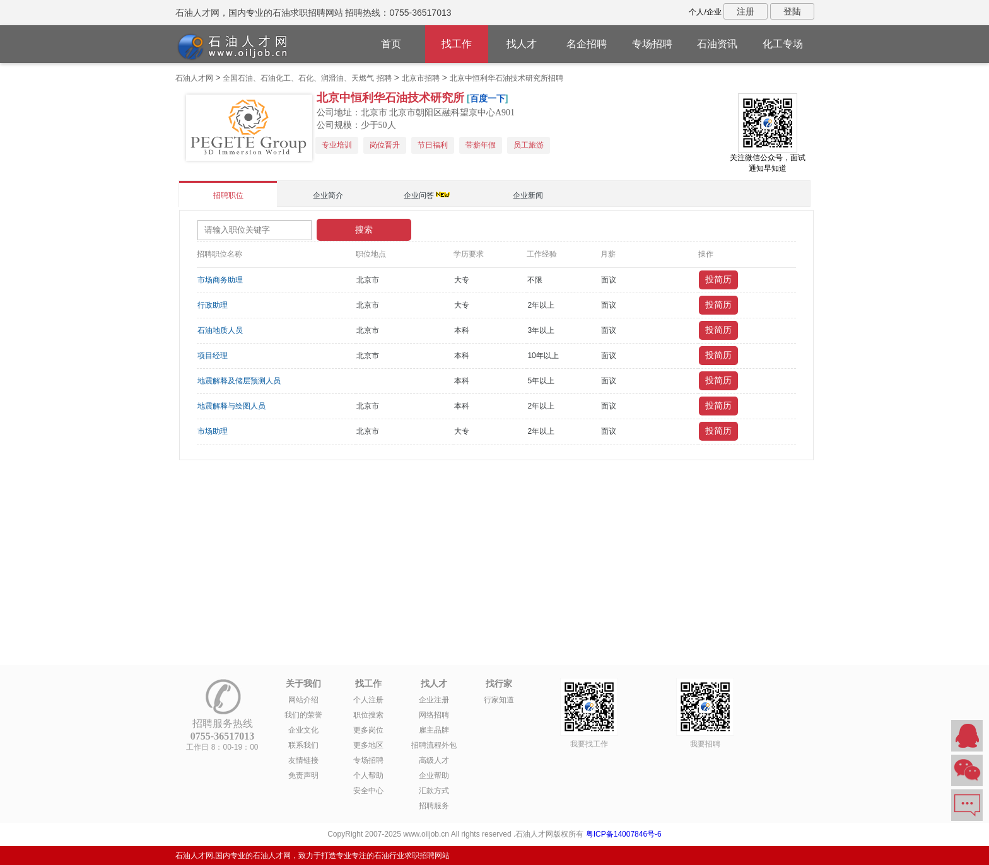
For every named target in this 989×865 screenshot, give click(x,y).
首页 (391, 43)
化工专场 (783, 43)
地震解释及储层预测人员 (239, 380)
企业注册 (434, 699)
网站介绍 (303, 699)
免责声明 (303, 775)
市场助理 (212, 431)
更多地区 (368, 745)
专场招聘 (652, 43)
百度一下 (487, 98)
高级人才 (434, 760)
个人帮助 (368, 775)
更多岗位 (368, 730)
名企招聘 (586, 43)
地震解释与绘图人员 (231, 406)
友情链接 (303, 760)
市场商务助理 (220, 280)
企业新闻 (528, 195)
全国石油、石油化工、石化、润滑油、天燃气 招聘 (307, 78)
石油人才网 (194, 78)
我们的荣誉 (303, 715)
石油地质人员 (220, 330)
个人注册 (368, 699)
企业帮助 (434, 775)
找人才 (521, 43)
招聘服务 (434, 805)
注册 (745, 11)
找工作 (457, 43)
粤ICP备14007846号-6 (624, 834)
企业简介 (328, 195)
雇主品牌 (434, 730)
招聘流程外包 (434, 745)
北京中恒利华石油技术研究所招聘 (506, 78)
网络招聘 (434, 715)
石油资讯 (717, 43)
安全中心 (368, 790)
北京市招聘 (421, 78)
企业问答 (419, 195)
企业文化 (303, 730)
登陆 (792, 11)
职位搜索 (368, 715)
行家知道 (499, 699)
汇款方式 (434, 790)
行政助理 (212, 305)
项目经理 (212, 355)
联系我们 (303, 745)
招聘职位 (228, 195)
